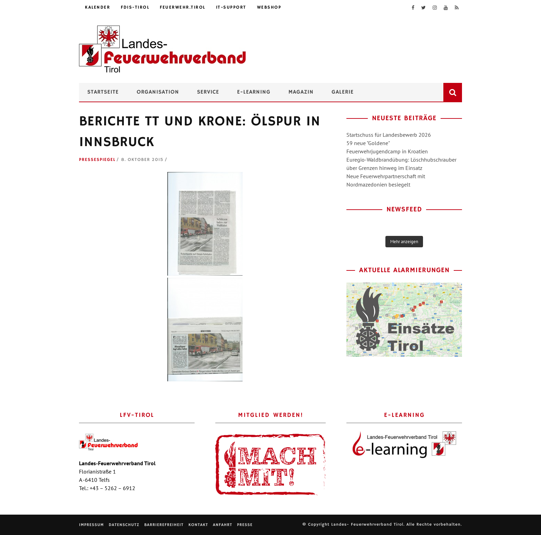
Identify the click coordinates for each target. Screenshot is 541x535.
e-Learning (253, 92)
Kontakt (198, 524)
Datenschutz (124, 524)
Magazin (301, 92)
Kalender (97, 7)
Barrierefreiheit (164, 524)
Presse (245, 524)
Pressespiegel (97, 160)
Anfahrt (222, 524)
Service (208, 92)
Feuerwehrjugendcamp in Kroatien (387, 151)
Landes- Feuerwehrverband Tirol (367, 524)
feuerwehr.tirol (182, 7)
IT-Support (231, 7)
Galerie (343, 92)
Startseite (103, 92)
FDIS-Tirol (135, 7)
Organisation (158, 92)
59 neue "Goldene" (368, 143)
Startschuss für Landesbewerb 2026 (388, 134)
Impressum (91, 524)
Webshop (269, 7)
